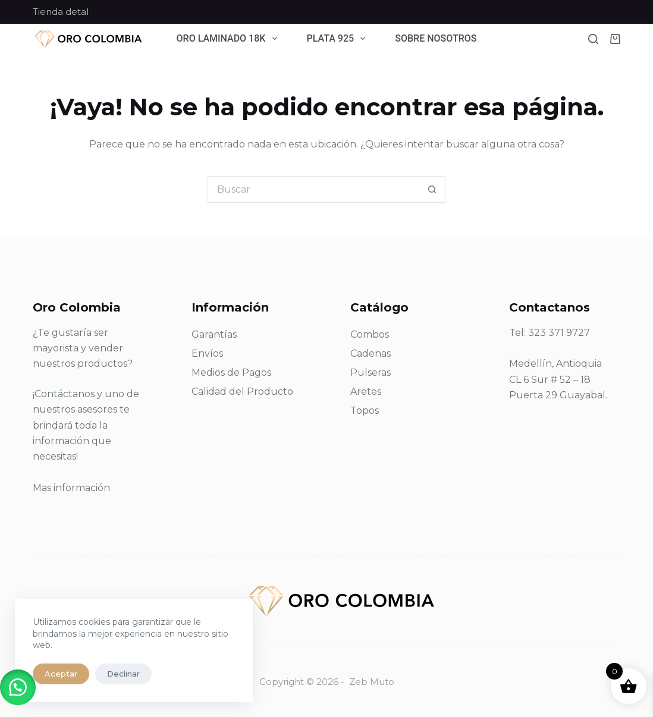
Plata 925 (339, 38)
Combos (369, 334)
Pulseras (370, 372)
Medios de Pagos (231, 372)
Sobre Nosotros (435, 38)
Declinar (123, 673)
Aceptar (61, 673)
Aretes (365, 391)
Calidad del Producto (242, 391)
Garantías (214, 334)
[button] (18, 687)
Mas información (71, 487)
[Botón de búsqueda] (432, 189)
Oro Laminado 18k (229, 38)
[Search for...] (313, 189)
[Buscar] (593, 39)
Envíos (207, 353)
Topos (364, 410)
